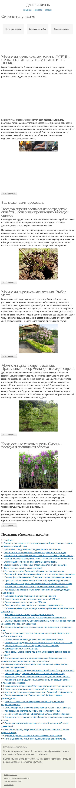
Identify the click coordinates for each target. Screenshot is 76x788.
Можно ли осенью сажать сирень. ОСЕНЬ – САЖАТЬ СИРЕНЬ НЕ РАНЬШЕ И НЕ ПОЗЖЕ (36, 59)
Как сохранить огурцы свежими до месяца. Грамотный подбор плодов (38, 692)
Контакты (6, 778)
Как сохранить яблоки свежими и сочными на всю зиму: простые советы (38, 556)
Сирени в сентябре (37, 29)
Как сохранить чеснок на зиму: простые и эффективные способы (36, 587)
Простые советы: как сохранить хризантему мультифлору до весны (37, 580)
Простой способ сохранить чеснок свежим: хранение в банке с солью (38, 583)
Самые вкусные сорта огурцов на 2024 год (25, 602)
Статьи (48, 10)
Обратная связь (9, 785)
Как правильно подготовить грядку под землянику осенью (32, 711)
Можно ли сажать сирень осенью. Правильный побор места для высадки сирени (37, 367)
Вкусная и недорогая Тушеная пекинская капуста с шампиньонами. (37, 677)
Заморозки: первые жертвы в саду (21, 649)
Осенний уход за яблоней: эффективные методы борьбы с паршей (37, 714)
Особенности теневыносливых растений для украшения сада (34, 689)
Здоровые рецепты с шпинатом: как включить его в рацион (33, 736)
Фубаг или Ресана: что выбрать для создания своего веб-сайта (35, 618)
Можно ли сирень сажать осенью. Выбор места (33, 293)
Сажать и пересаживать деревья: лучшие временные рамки (34, 639)
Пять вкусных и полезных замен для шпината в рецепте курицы (35, 739)
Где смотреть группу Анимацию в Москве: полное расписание (34, 571)
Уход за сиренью (62, 29)
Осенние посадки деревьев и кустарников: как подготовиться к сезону (38, 642)
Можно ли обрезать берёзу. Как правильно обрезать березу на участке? (39, 670)
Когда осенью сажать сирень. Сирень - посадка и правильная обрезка (31, 445)
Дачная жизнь (38, 5)
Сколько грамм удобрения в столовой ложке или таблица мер (35, 673)
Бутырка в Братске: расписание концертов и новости (30, 596)
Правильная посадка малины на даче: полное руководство (32, 549)
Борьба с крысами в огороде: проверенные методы (29, 615)
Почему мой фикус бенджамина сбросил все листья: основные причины (40, 574)
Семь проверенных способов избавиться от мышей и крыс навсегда (38, 708)
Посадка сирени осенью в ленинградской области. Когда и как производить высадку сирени (34, 212)
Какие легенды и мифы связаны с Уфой (23, 568)
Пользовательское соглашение (20, 778)
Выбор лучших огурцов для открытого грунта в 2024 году (32, 599)
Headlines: (9, 540)
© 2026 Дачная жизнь (10, 775)
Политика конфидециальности (13, 781)
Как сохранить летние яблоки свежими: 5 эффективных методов (35, 552)
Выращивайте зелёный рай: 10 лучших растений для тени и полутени (38, 686)
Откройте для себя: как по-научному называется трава (30, 562)
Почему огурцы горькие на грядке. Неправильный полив (32, 646)
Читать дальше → (9, 193)
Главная (27, 10)
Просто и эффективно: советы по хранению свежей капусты (34, 605)
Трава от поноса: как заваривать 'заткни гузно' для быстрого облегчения (38, 559)
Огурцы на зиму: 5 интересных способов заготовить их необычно (35, 565)
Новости (38, 10)
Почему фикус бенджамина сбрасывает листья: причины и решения (38, 577)
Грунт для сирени (13, 29)
